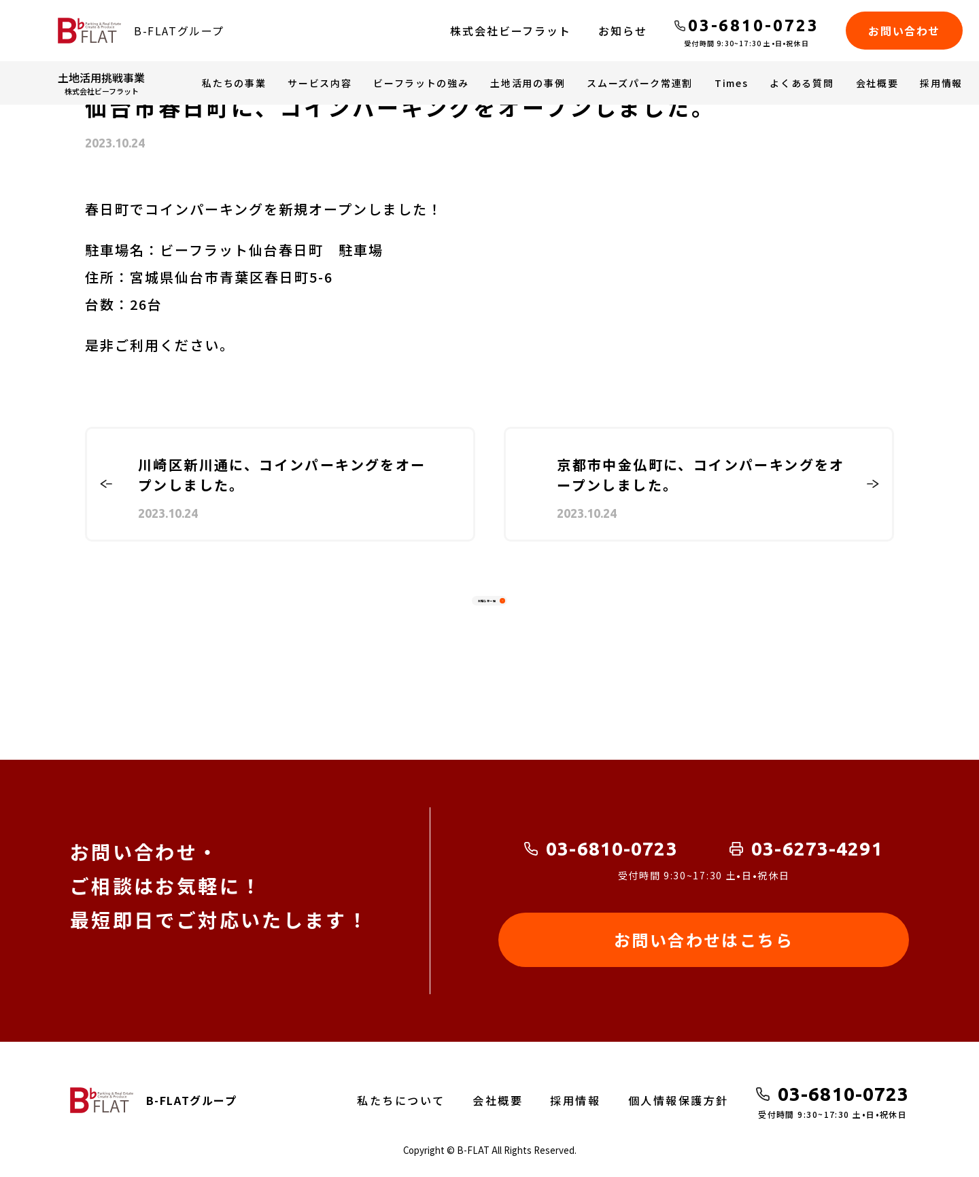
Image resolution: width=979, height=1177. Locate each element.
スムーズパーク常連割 (640, 83)
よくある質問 (802, 83)
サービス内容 (319, 83)
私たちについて (401, 1100)
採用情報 (941, 83)
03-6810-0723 (611, 848)
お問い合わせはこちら (703, 939)
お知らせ (622, 30)
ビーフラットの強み (420, 83)
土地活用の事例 (527, 83)
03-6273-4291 (816, 848)
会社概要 (877, 83)
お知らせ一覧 (479, 608)
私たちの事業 (234, 83)
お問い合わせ (904, 30)
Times (731, 83)
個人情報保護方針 (678, 1100)
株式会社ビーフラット (510, 30)
